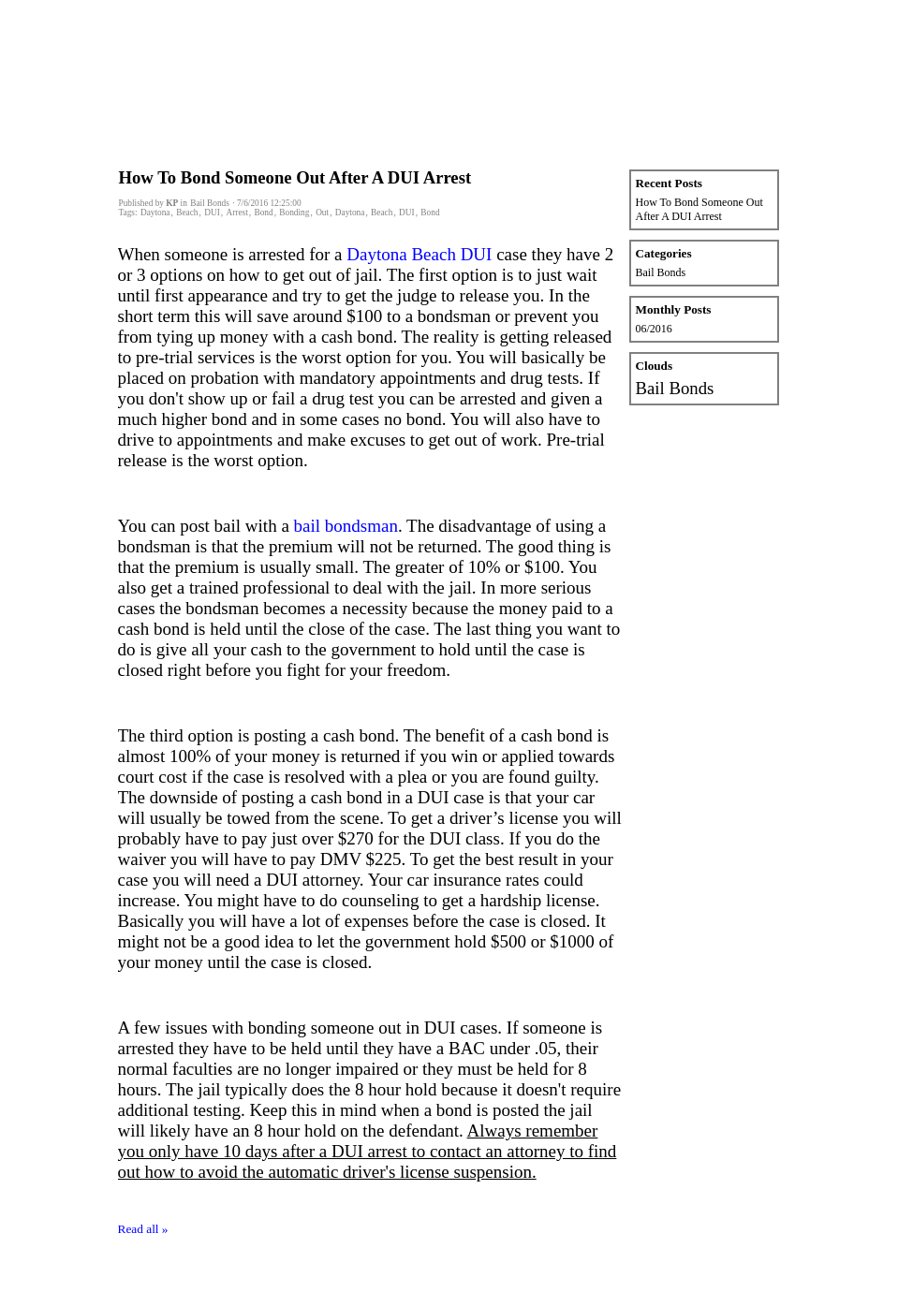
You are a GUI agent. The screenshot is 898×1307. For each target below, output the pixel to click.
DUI (212, 212)
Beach (187, 212)
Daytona (155, 212)
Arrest (236, 212)
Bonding (294, 212)
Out (322, 212)
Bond (263, 212)
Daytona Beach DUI (419, 254)
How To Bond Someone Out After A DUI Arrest (295, 177)
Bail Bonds (661, 272)
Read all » (143, 1229)
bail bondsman (346, 526)
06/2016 (654, 328)
